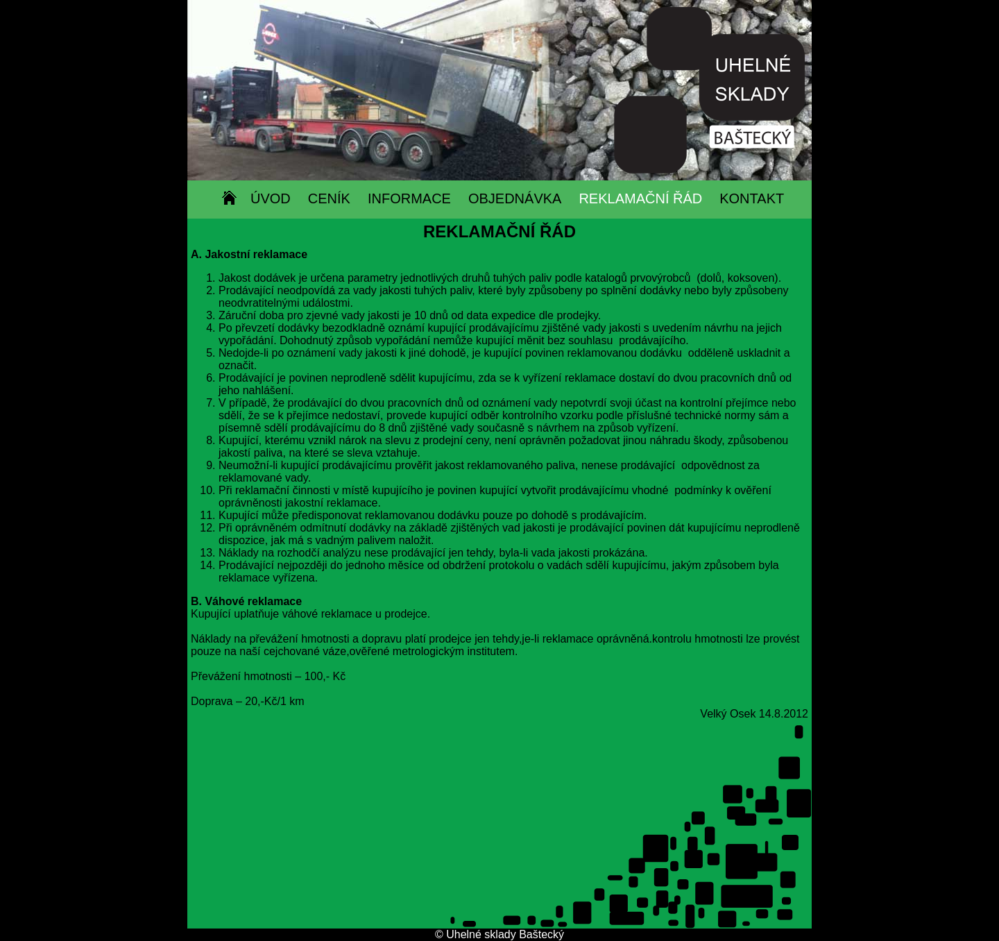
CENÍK (329, 198)
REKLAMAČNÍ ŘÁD (640, 198)
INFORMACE (409, 198)
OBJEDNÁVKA (514, 198)
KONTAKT (751, 198)
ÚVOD (270, 198)
